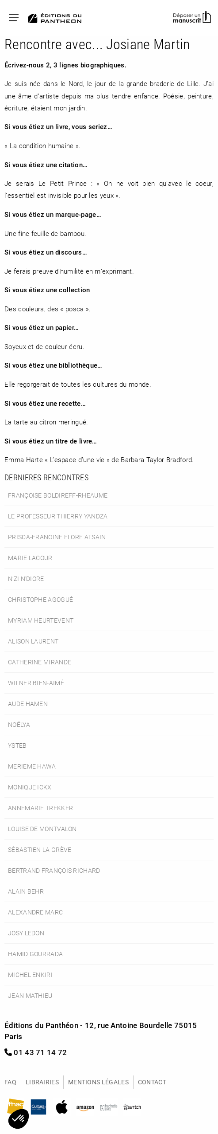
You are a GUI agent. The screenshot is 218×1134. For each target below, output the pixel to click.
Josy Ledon (26, 933)
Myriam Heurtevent (40, 620)
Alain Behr (26, 891)
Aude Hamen (28, 703)
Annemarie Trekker (40, 808)
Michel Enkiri (30, 974)
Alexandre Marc (35, 912)
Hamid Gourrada (35, 954)
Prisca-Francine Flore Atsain (57, 537)
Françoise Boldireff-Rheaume (57, 495)
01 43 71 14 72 (35, 1052)
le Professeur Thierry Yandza (58, 516)
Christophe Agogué (40, 599)
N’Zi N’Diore (26, 578)
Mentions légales (98, 1082)
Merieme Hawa (32, 766)
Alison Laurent (33, 641)
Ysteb (17, 745)
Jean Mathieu (30, 995)
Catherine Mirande (39, 662)
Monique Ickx (30, 787)
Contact (152, 1082)
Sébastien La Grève (39, 849)
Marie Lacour (30, 557)
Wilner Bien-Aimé (36, 683)
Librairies (42, 1082)
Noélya (19, 724)
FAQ (10, 1082)
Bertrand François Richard (54, 870)
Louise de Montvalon (42, 828)
